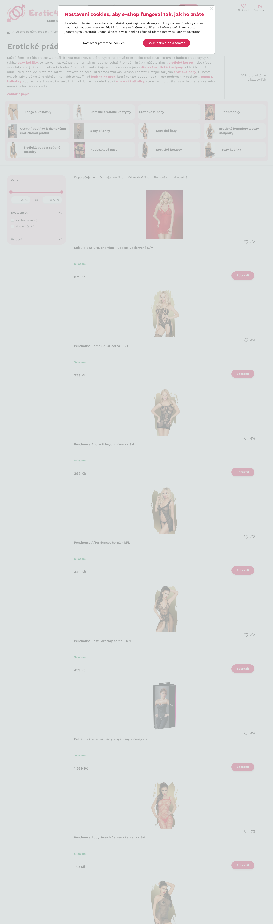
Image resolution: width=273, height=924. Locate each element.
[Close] (211, 8)
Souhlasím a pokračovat (166, 43)
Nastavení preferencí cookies (104, 43)
